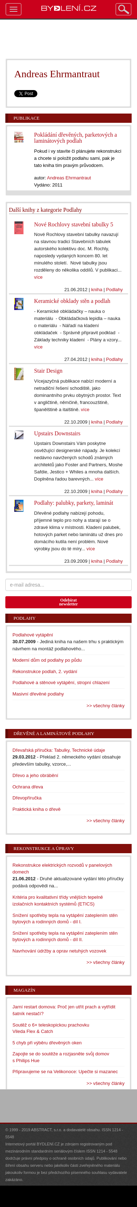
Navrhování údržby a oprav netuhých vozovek (59, 951)
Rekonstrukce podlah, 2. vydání (44, 671)
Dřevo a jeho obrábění (35, 775)
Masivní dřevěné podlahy (38, 694)
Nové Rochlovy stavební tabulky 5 (73, 224)
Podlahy (114, 289)
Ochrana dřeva (27, 786)
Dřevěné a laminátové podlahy (54, 733)
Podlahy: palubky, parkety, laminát (73, 503)
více (38, 277)
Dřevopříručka (27, 798)
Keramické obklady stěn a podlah (72, 301)
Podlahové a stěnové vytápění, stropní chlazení (61, 682)
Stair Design (48, 371)
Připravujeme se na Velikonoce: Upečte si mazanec (65, 1071)
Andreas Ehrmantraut (69, 177)
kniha (96, 289)
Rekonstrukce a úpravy (44, 848)
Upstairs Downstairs (57, 433)
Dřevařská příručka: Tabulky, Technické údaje (58, 750)
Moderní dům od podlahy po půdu (46, 660)
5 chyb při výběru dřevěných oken (46, 1042)
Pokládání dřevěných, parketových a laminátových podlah (75, 138)
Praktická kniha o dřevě (36, 809)
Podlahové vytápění (32, 634)
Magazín (24, 990)
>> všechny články (105, 705)
